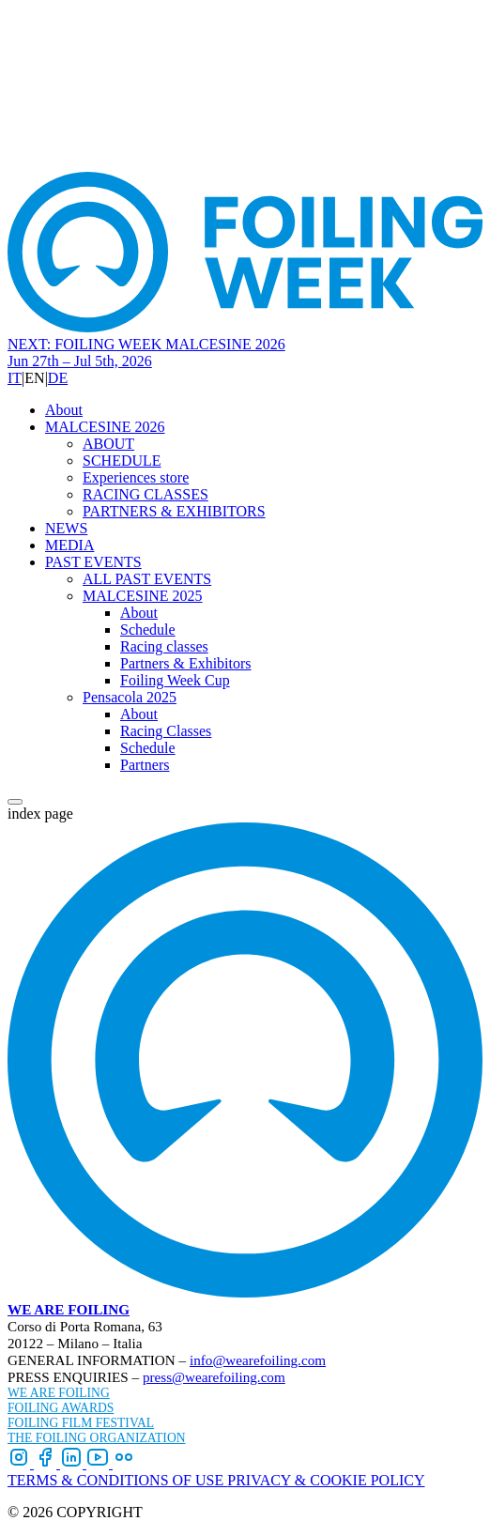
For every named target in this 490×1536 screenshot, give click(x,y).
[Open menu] (15, 802)
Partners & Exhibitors (186, 663)
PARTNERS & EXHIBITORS (174, 511)
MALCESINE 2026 (105, 427)
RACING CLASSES (145, 494)
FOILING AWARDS (61, 1408)
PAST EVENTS (93, 562)
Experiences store (136, 477)
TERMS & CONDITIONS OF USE (117, 1480)
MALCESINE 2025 (143, 596)
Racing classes (164, 646)
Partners (144, 765)
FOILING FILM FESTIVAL (81, 1423)
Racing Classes (165, 731)
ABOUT (108, 444)
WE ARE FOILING (69, 1309)
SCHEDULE (122, 460)
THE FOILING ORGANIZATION (97, 1438)
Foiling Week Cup (175, 680)
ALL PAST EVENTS (147, 579)
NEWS (66, 528)
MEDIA (69, 545)
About (64, 410)
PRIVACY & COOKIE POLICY (325, 1480)
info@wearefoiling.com (258, 1360)
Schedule (148, 629)
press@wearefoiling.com (214, 1377)
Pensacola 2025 (129, 697)
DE (58, 378)
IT (15, 378)
